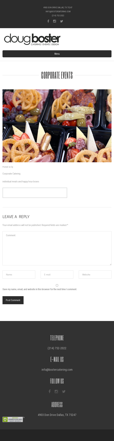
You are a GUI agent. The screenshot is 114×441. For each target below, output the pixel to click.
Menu (57, 53)
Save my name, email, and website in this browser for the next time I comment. (40, 289)
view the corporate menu (34, 192)
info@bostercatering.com (58, 11)
